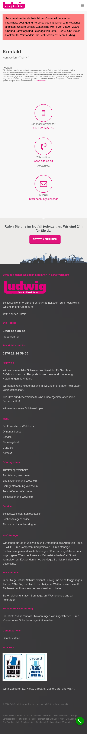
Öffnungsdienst (12, 431)
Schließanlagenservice (16, 519)
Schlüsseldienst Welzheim (18, 426)
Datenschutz (41, 81)
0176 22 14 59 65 (43, 128)
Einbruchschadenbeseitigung (20, 524)
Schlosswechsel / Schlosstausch (22, 513)
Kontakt (7, 453)
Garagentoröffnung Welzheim (20, 486)
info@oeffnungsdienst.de (43, 198)
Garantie (8, 447)
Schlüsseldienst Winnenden (59, 722)
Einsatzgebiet (11, 442)
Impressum (40, 704)
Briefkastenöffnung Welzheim (20, 480)
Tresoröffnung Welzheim (17, 491)
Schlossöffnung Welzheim (18, 496)
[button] (82, 5)
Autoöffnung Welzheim (16, 475)
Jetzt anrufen (45, 239)
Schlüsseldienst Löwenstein (39, 715)
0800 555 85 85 (43, 161)
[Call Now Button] (80, 721)
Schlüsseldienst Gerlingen (66, 715)
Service (7, 436)
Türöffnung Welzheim (15, 469)
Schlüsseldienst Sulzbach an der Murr (46, 719)
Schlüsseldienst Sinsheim (33, 722)
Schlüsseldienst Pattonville (15, 719)
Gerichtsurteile (11, 638)
